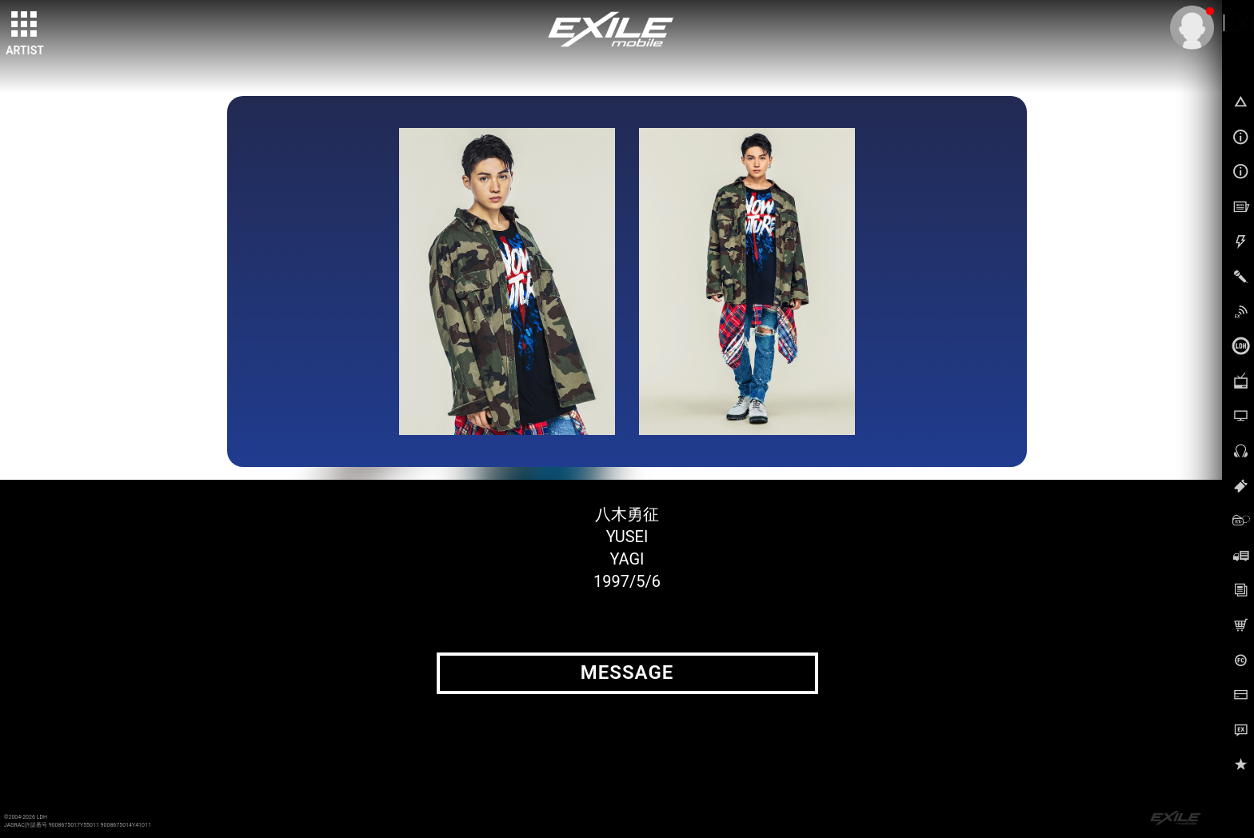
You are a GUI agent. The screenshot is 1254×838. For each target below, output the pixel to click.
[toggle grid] (25, 25)
